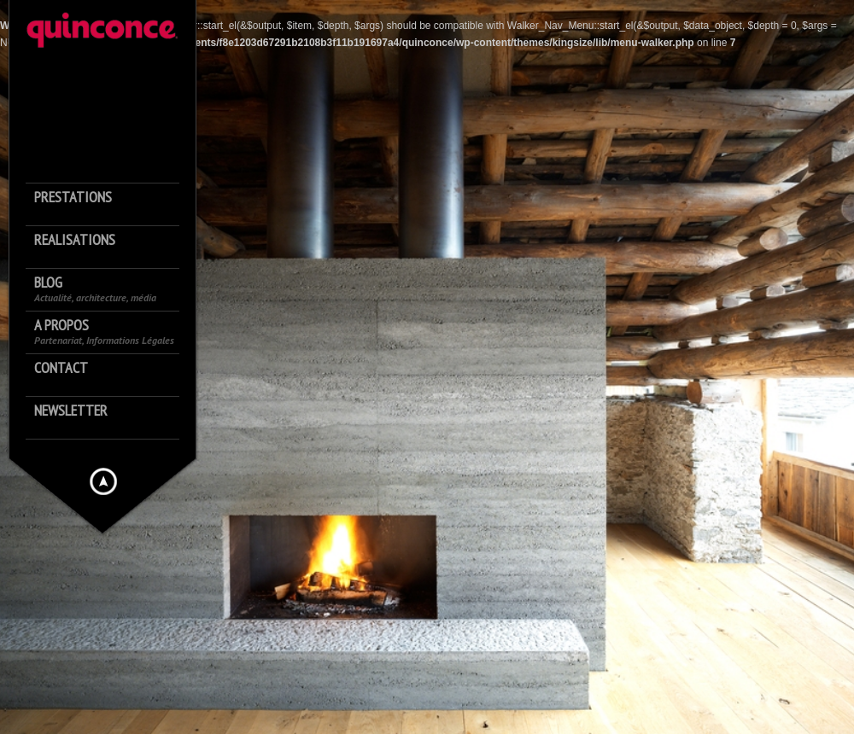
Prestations (73, 198)
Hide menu (103, 481)
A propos (104, 332)
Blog (95, 289)
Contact (61, 368)
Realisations (74, 240)
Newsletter (71, 411)
